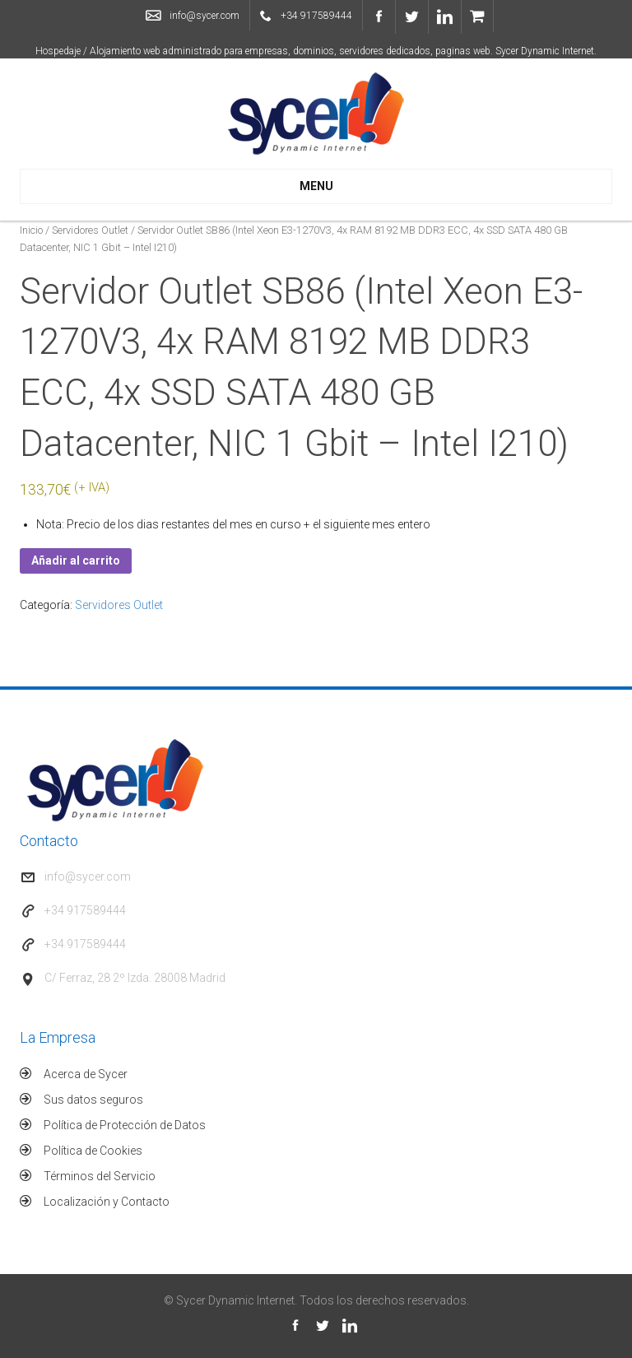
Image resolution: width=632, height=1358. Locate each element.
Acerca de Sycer (86, 1074)
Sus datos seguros (93, 1099)
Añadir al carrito (75, 560)
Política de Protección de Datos (125, 1125)
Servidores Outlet (90, 230)
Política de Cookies (93, 1150)
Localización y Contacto (107, 1201)
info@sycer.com (204, 15)
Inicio (31, 230)
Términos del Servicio (100, 1176)
